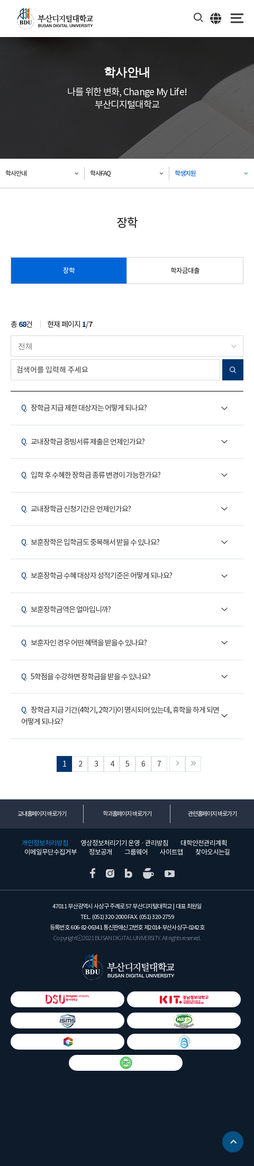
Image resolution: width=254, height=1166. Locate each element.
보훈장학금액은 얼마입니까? (66, 609)
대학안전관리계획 (203, 843)
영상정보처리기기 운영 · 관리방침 (124, 843)
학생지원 (185, 173)
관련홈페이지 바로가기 (212, 813)
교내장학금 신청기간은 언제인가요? (76, 509)
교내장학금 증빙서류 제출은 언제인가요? (82, 442)
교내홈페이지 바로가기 (41, 813)
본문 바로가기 (0, 0)
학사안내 (15, 173)
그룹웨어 (136, 852)
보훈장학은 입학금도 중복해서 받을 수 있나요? (90, 542)
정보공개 (100, 852)
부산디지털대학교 (54, 19)
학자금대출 (184, 270)
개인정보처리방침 (45, 843)
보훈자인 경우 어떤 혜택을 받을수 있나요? (84, 643)
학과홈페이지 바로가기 (127, 813)
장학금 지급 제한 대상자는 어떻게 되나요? (84, 408)
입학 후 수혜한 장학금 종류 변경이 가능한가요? (90, 475)
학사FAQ (100, 173)
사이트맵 (171, 852)
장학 (69, 270)
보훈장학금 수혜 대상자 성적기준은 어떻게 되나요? (96, 575)
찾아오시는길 (212, 852)
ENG (216, 18)
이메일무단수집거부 (50, 852)
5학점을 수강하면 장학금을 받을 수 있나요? (85, 676)
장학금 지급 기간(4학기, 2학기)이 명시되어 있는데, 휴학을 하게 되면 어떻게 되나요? (120, 715)
